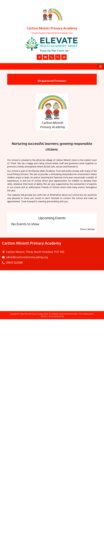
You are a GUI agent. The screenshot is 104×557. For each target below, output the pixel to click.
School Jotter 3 (73, 552)
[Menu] (100, 66)
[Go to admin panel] (56, 554)
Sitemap (43, 554)
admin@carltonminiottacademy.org (27, 495)
